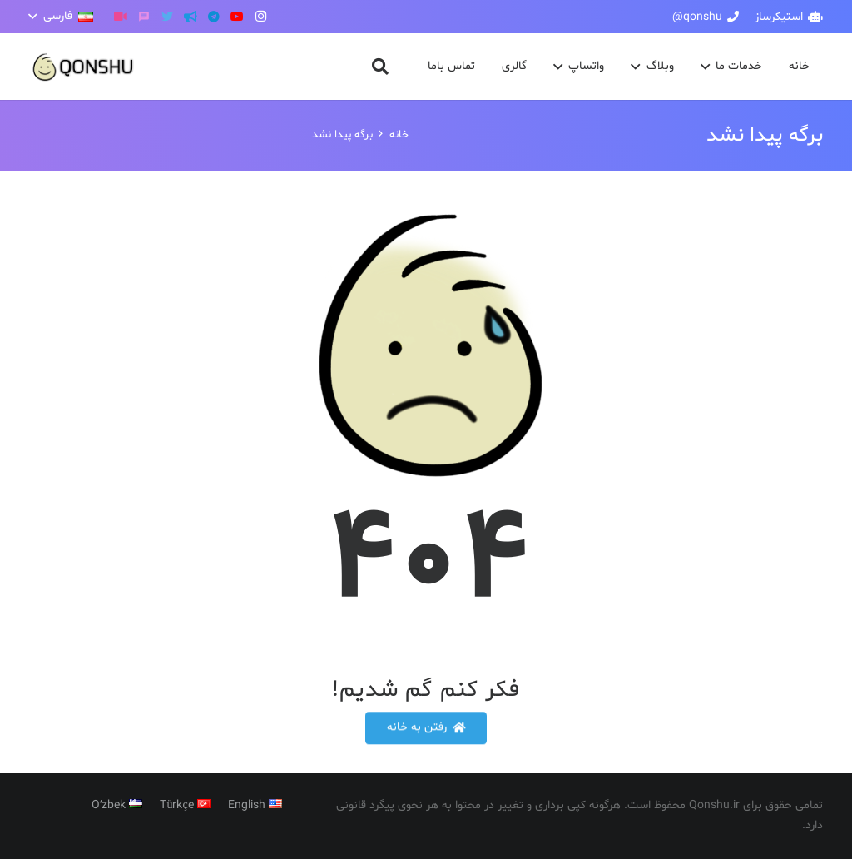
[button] (61, 16)
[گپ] (144, 16)
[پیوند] (83, 67)
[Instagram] (260, 16)
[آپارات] (120, 16)
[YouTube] (237, 16)
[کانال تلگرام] (190, 16)
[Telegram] (213, 16)
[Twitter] (167, 16)
